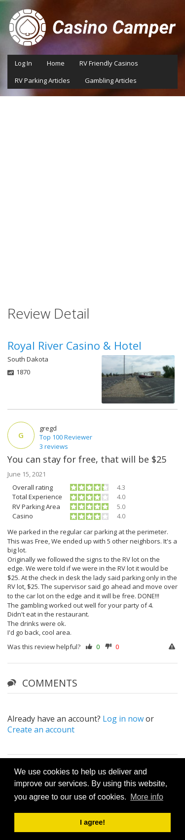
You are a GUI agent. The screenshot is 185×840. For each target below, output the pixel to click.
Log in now (123, 718)
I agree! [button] (92, 822)
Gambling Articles (111, 80)
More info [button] (146, 797)
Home (56, 63)
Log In (23, 63)
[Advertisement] (92, 193)
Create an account (40, 729)
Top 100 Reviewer (65, 437)
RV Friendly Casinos (108, 63)
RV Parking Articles (42, 80)
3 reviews (53, 446)
